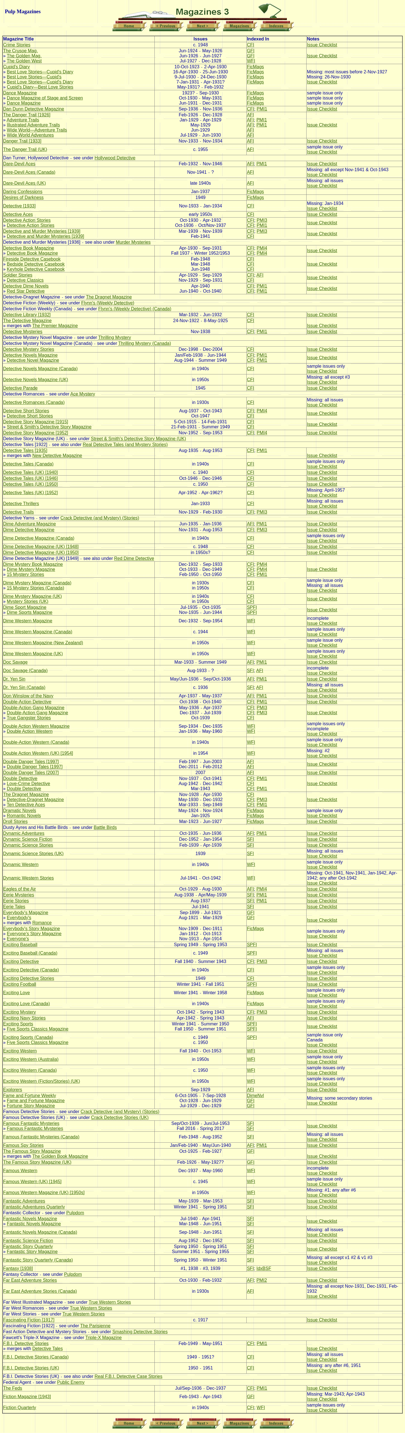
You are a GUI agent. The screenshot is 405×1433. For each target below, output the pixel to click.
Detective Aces (18, 214)
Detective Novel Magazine (33, 360)
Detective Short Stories (26, 410)
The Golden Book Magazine (60, 1156)
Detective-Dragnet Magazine (35, 799)
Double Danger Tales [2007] (31, 772)
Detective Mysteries (22, 331)
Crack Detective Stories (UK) (120, 1117)
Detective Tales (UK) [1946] (30, 478)
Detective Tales (47, 1348)
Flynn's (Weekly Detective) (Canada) (134, 308)
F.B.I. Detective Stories (26, 1343)
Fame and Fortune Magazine (35, 1100)
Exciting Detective (21, 961)
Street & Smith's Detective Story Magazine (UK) (138, 438)
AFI (250, 114)
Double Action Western (29, 731)
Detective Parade (20, 388)
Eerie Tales (14, 906)
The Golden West (24, 60)
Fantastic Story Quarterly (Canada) (38, 1260)
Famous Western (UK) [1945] (32, 1181)
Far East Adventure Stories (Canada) (40, 1291)
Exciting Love (16, 992)
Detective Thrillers (21, 503)
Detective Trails (18, 512)
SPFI (252, 607)
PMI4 (262, 248)
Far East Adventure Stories (30, 1280)
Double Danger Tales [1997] (31, 761)
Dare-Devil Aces (19, 163)
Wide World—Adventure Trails (37, 130)
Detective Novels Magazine (30, 355)
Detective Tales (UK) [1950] (30, 484)
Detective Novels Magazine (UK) (35, 379)
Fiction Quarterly (19, 1407)
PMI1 (262, 109)
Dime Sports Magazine (29, 612)
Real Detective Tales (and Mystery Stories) (125, 444)
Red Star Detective (25, 291)
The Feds (12, 1388)
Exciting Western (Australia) (30, 1059)
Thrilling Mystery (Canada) (144, 343)
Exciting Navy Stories (24, 1018)
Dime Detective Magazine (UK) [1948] (41, 546)
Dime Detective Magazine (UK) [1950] (41, 552)
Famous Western (20, 1170)
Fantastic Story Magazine (32, 1251)
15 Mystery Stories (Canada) (35, 588)
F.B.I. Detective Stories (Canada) (36, 1357)
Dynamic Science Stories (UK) (33, 853)
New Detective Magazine (57, 455)
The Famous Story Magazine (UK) (37, 1162)
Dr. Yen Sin (14, 679)
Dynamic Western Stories (28, 878)
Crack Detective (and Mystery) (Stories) (99, 518)
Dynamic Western (21, 864)
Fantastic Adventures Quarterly (34, 1206)
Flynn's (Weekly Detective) (107, 302)
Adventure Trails (22, 119)
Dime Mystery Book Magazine (33, 564)
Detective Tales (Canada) (28, 464)
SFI (250, 670)
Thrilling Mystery (114, 337)
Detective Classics (25, 280)
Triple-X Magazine (103, 1337)
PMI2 (261, 1280)
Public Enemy (71, 1382)
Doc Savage (15, 662)
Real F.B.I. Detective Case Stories (128, 1376)
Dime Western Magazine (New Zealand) (43, 642)
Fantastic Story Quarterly (28, 1246)
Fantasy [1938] (18, 1268)
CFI (250, 44)
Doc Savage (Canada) (25, 670)
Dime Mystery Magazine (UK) (32, 596)
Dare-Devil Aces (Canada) (29, 172)
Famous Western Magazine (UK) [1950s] (44, 1192)
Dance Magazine (20, 93)
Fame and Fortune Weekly (29, 1095)
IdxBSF (263, 1268)
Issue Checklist (322, 44)
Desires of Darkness (23, 197)
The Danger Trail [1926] (26, 114)
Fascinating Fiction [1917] (28, 1319)
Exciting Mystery (19, 1012)
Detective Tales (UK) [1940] (30, 472)
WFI (251, 60)
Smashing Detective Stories (140, 1331)
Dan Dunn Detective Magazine (33, 109)
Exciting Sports (18, 1023)
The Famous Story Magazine (32, 1151)
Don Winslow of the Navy (28, 695)
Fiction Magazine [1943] (27, 1396)
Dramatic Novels (19, 810)
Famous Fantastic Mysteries (31, 1123)
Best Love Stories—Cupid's (34, 76)
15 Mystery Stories (25, 574)
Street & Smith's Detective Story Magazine (49, 426)
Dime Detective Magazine (28, 529)
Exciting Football (19, 984)
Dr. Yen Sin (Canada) (24, 687)
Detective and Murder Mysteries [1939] (41, 231)
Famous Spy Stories (23, 1145)
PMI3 (262, 220)
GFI (251, 50)
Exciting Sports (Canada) (28, 1037)
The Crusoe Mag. (20, 50)
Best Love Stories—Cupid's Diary (40, 71)
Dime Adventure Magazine (29, 523)
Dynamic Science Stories (28, 845)
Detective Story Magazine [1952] (35, 432)
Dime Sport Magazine (24, 607)
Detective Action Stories (27, 220)
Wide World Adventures (30, 135)
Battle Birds (105, 827)
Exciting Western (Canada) (30, 1070)
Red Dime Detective (134, 558)
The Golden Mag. (24, 55)
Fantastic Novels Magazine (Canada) (40, 1232)
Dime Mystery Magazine (31, 569)
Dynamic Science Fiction (27, 839)
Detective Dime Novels (26, 286)
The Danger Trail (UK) (25, 149)
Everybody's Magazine (25, 912)
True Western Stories (110, 1302)
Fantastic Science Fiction (28, 1240)
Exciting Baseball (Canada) (30, 953)
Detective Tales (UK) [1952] (30, 492)
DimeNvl (255, 1095)
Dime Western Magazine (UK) (33, 653)
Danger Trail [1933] (22, 141)
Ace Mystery (82, 394)
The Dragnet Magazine (109, 297)
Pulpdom (75, 1212)
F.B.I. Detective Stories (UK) (31, 1368)
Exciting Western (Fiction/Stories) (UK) (41, 1081)
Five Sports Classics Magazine (37, 1029)
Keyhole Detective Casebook (35, 269)
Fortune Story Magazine (31, 1105)
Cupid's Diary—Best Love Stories (40, 87)
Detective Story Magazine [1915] (35, 421)
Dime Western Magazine (27, 620)
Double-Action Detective (27, 701)
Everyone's (18, 938)
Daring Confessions (22, 191)
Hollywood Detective (114, 157)
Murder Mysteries (133, 242)
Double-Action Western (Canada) (36, 742)
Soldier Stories (17, 275)
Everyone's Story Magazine (34, 933)
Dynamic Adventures (23, 833)
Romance (41, 922)
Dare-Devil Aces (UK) (24, 183)
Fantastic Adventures (24, 1201)
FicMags (255, 66)
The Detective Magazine (27, 320)
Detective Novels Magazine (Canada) (40, 368)
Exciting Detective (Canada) (31, 970)
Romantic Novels (24, 815)
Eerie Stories (16, 900)
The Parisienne (95, 1325)
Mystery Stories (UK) (27, 601)
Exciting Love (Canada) (26, 1003)
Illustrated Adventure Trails (33, 125)
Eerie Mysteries (18, 894)
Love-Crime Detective (28, 783)
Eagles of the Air (19, 889)
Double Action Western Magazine (36, 726)
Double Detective (20, 778)
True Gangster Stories (29, 717)
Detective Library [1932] (27, 314)
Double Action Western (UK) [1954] (38, 753)
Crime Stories (16, 44)
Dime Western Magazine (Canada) (37, 631)
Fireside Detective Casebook (32, 259)
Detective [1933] (19, 206)
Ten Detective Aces (26, 804)
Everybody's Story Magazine (31, 928)
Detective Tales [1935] (25, 450)
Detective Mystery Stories (28, 349)
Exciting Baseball (20, 944)
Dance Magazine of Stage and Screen (45, 98)
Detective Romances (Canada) (34, 402)
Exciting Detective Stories (28, 978)
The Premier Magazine (55, 325)
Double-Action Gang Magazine (33, 707)
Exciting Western (20, 1050)
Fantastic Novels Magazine (30, 1218)
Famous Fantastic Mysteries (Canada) (41, 1136)
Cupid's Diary (16, 66)
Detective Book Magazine (28, 248)
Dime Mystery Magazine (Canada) (37, 582)
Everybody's (19, 917)
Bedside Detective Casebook (35, 264)
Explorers (12, 1089)
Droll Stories (15, 821)
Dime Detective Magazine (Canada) (38, 538)
